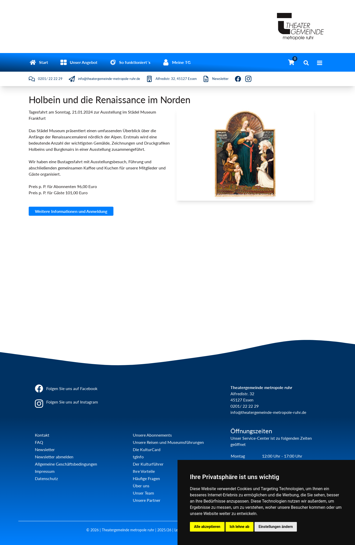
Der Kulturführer (148, 463)
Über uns (141, 485)
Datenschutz (46, 478)
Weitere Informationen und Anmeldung (71, 211)
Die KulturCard (146, 449)
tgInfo (138, 456)
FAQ (39, 442)
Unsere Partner (146, 500)
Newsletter (45, 449)
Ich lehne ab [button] (239, 527)
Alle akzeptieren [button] (207, 527)
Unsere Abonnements (152, 434)
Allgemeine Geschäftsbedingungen (66, 463)
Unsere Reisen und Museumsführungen (168, 442)
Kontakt (42, 434)
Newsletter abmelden (54, 456)
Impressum (45, 471)
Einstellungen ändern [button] (276, 527)
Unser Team (143, 492)
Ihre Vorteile (144, 471)
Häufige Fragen (146, 478)
